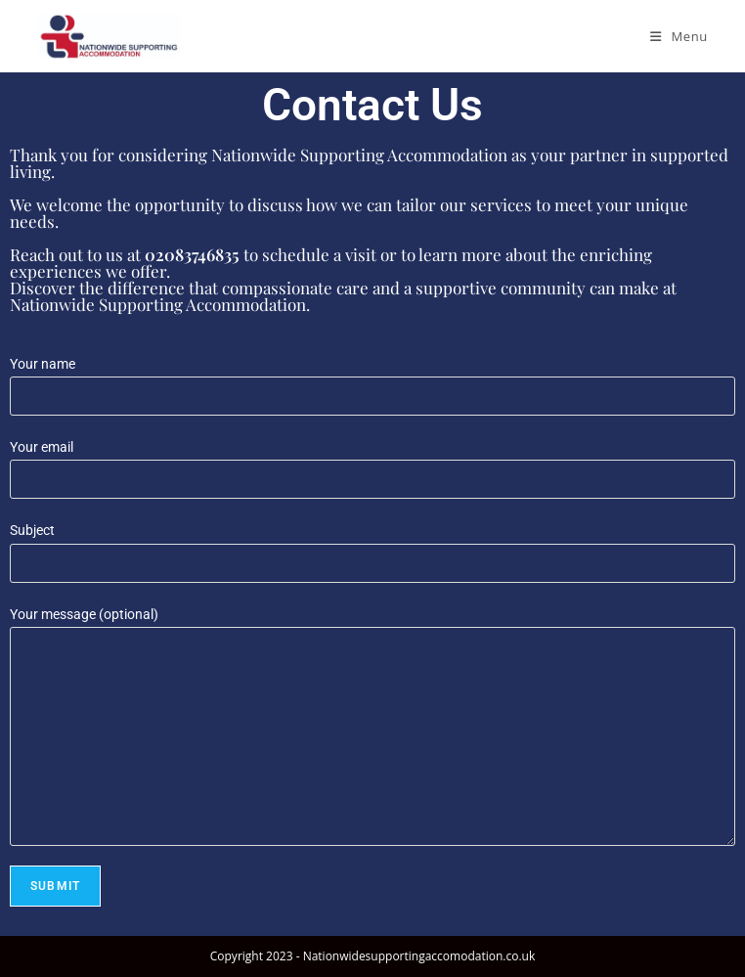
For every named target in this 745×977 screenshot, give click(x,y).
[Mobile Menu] (679, 36)
